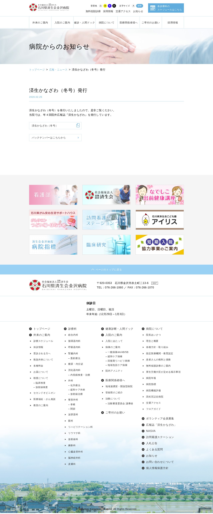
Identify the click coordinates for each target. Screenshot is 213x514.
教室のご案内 (40, 406)
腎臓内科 (73, 354)
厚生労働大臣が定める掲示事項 (163, 373)
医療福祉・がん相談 (44, 400)
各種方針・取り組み (157, 348)
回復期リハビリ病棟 (119, 361)
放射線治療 (76, 395)
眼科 (70, 421)
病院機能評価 (153, 391)
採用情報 (108, 11)
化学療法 (75, 386)
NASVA (151, 432)
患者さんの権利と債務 (158, 360)
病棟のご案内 (113, 348)
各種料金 (38, 366)
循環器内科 (74, 342)
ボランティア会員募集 (160, 419)
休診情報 (38, 348)
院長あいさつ (153, 335)
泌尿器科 (73, 415)
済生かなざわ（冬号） (46, 125)
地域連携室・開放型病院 (119, 387)
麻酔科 (72, 446)
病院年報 (151, 379)
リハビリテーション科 (80, 428)
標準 (140, 6)
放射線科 (73, 440)
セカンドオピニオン (44, 393)
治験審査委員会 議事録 (120, 404)
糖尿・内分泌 (75, 364)
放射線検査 (42, 388)
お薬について (40, 373)
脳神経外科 (74, 458)
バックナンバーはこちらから (50, 138)
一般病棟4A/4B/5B (118, 353)
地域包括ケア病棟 (117, 366)
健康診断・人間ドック (119, 329)
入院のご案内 (62, 22)
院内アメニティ (114, 371)
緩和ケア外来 (77, 390)
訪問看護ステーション (160, 438)
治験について (113, 399)
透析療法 (75, 359)
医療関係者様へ (129, 22)
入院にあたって (114, 342)
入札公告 (151, 444)
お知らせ (138, 11)
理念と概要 (152, 342)
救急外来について (43, 360)
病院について (106, 22)
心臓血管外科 (75, 452)
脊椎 (72, 405)
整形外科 (73, 400)
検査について (40, 379)
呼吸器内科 (74, 348)
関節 (72, 409)
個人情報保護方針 (157, 469)
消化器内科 (74, 371)
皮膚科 (72, 465)
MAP (155, 284)
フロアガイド (153, 410)
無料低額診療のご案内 (158, 366)
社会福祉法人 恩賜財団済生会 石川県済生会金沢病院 (52, 8)
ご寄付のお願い (151, 22)
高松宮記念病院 (154, 397)
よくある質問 (154, 450)
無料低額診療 (93, 11)
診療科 (72, 329)
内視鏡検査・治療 (80, 376)
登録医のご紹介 (114, 393)
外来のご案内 (40, 22)
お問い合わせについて (160, 462)
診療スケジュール (43, 342)
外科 (70, 381)
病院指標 (151, 385)
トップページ (37, 69)
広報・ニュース (60, 69)
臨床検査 (40, 384)
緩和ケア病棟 (115, 357)
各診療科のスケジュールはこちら (169, 8)
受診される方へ (42, 354)
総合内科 (73, 335)
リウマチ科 (74, 434)
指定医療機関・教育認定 (159, 354)
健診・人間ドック (84, 22)
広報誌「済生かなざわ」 (161, 425)
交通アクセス (123, 11)
